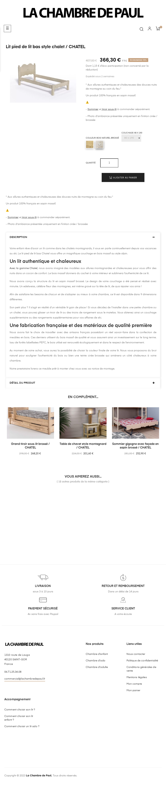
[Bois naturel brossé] (99, 144)
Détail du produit (22, 383)
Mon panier (133, 690)
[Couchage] (131, 138)
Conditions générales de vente (141, 669)
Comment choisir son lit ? (19, 709)
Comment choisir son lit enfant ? (18, 718)
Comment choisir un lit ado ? (21, 726)
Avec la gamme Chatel (23, 268)
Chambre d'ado (95, 660)
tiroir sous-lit (109, 109)
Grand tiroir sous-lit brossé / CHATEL (30, 446)
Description (18, 237)
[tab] (83, 237)
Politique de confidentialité (142, 660)
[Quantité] (109, 162)
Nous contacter (135, 654)
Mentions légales (136, 677)
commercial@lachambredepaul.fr (24, 679)
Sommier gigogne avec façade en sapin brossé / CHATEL (135, 446)
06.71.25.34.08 (12, 672)
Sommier (93, 109)
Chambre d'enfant (97, 654)
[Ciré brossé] (90, 144)
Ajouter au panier (123, 177)
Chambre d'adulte (97, 667)
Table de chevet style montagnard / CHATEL (83, 446)
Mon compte (134, 684)
